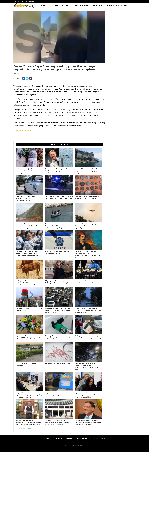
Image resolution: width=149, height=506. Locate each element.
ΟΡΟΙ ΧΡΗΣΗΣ (70, 438)
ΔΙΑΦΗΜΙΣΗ (25, 1)
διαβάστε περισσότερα (22, 130)
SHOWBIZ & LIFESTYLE (49, 6)
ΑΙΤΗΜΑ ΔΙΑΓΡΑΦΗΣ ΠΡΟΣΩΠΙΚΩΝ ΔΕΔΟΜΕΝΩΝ (91, 438)
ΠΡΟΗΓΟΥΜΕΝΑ (20, 428)
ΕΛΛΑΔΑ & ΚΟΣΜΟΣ (81, 6)
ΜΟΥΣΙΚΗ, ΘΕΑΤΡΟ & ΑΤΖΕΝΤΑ (107, 6)
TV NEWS (66, 6)
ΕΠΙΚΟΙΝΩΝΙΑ (32, 1)
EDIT (126, 6)
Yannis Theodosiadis (80, 448)
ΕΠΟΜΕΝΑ (30, 428)
